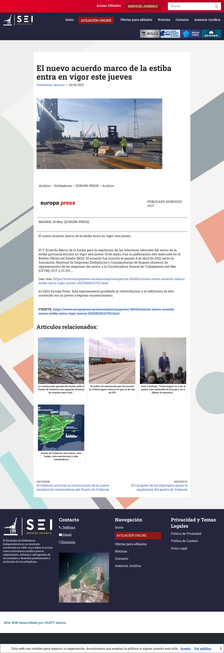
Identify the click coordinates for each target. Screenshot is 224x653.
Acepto (185, 648)
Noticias (164, 19)
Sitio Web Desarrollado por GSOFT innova (35, 622)
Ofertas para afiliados (136, 19)
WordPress (40, 643)
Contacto (182, 19)
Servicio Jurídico (143, 6)
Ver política (202, 648)
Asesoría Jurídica (207, 19)
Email (65, 534)
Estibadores (44, 85)
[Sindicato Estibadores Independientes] (18, 20)
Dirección (67, 542)
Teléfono (67, 527)
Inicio (69, 19)
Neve (6, 643)
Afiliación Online (96, 20)
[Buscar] (190, 6)
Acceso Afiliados (108, 5)
